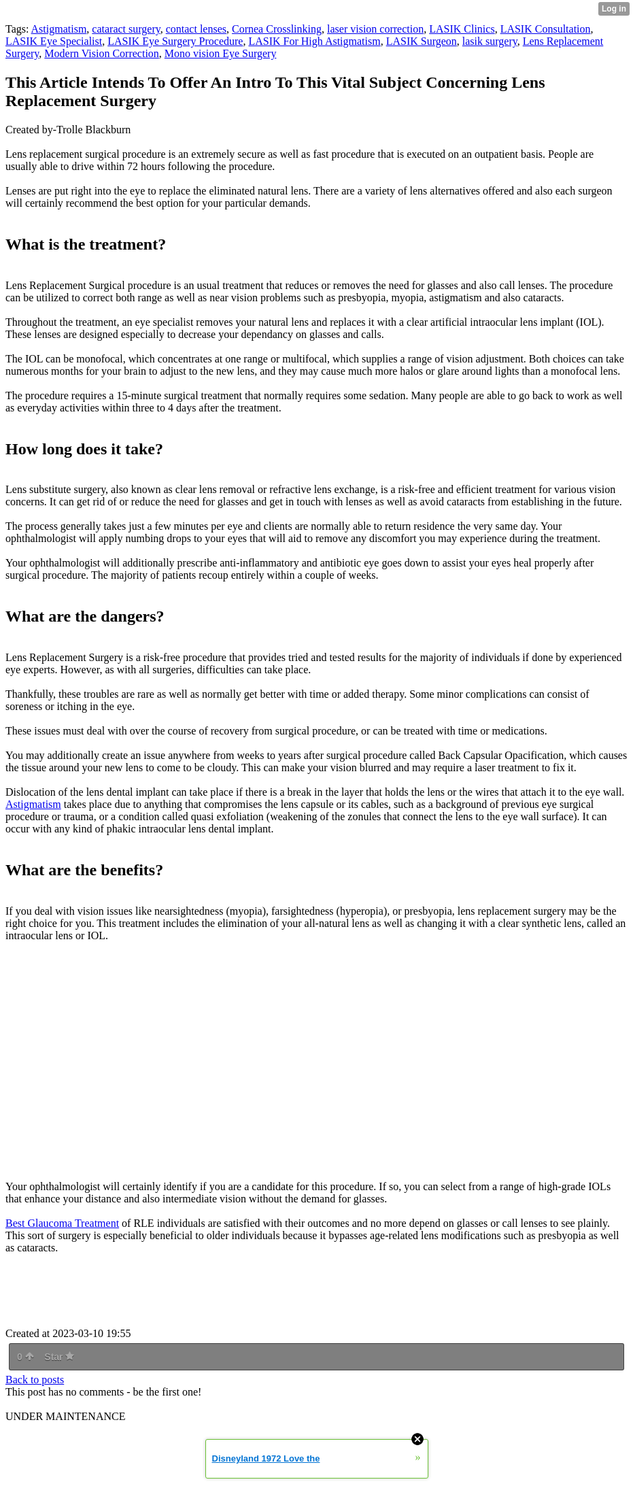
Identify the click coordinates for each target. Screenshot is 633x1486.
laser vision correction (375, 29)
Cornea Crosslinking (277, 29)
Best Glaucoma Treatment (62, 1223)
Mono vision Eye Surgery (221, 53)
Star (59, 1356)
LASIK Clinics (461, 29)
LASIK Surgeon (421, 41)
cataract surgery (126, 29)
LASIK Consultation (545, 29)
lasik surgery (489, 41)
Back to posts (34, 1379)
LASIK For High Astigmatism (314, 41)
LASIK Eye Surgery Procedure (175, 41)
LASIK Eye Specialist (53, 41)
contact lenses (196, 29)
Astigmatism (59, 29)
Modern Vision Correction (101, 53)
